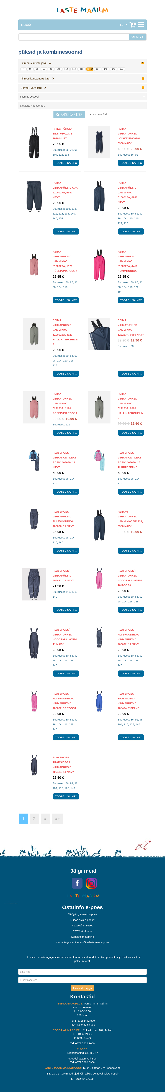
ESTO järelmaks (82, 931)
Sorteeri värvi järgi (33, 87)
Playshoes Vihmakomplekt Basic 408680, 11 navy (64, 460)
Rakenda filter (69, 114)
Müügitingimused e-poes (82, 914)
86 (37, 69)
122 (81, 69)
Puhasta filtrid (99, 114)
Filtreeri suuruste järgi (36, 62)
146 (113, 69)
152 (121, 69)
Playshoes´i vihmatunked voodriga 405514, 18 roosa (130, 578)
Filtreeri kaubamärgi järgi (37, 78)
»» (57, 818)
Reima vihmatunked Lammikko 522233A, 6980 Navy (131, 327)
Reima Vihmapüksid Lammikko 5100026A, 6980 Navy (128, 192)
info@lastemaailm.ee (82, 1024)
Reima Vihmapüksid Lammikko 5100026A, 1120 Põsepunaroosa (65, 261)
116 (74, 69)
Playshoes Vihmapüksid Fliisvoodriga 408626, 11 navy (63, 519)
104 (58, 69)
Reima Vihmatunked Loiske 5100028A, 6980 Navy (129, 136)
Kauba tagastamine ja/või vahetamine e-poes (82, 942)
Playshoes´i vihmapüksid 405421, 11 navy (63, 575)
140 (105, 69)
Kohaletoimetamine (82, 936)
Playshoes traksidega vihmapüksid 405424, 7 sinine (128, 701)
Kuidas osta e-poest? (82, 919)
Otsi (137, 37)
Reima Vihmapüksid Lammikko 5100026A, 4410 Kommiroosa (128, 261)
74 (23, 69)
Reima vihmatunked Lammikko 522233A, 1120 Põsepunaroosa (65, 403)
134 (97, 69)
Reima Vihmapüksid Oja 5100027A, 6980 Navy (65, 190)
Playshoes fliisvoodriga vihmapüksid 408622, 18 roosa (65, 701)
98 (51, 69)
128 (89, 69)
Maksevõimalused (82, 925)
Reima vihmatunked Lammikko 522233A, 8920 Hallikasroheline (130, 405)
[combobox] (82, 97)
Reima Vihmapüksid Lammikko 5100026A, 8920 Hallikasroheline (65, 332)
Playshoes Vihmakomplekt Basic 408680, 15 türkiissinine (129, 460)
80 (30, 69)
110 (66, 69)
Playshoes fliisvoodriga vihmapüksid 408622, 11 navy (128, 637)
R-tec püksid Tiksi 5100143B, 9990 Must (63, 133)
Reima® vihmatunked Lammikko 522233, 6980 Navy (130, 519)
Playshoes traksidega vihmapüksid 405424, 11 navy (63, 764)
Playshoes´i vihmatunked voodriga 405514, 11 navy (65, 637)
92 (44, 69)
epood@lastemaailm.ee (82, 1058)
